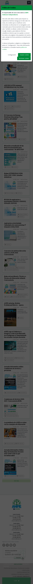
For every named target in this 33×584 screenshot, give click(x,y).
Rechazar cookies (24, 58)
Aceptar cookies (24, 55)
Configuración (12, 55)
